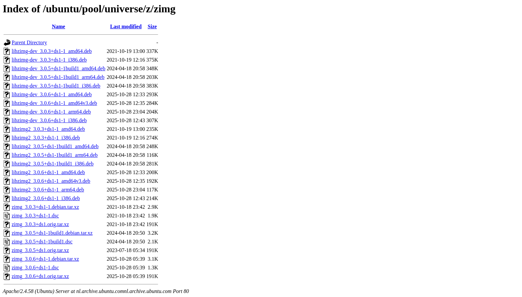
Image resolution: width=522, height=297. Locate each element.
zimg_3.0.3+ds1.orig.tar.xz (40, 224)
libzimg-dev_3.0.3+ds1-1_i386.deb (49, 60)
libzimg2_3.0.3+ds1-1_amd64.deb (48, 129)
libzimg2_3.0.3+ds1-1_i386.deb (46, 138)
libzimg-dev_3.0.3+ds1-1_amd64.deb (52, 51)
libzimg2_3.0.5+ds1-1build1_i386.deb (53, 163)
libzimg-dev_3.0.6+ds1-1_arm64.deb (51, 112)
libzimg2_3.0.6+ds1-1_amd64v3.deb (51, 181)
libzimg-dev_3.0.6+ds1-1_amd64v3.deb (54, 103)
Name (58, 26)
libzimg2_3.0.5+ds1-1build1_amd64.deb (55, 146)
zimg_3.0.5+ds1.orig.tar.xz (40, 250)
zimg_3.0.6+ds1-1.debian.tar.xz (45, 259)
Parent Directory (29, 42)
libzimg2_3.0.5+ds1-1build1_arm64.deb (55, 155)
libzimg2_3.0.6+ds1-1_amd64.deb (48, 172)
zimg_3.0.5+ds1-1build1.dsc (42, 241)
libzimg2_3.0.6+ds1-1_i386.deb (46, 198)
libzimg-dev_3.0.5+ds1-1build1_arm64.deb (58, 77)
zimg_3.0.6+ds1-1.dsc (35, 267)
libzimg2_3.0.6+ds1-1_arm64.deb (48, 189)
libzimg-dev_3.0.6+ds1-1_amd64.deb (52, 94)
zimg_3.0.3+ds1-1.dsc (35, 215)
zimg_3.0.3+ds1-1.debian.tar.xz (45, 207)
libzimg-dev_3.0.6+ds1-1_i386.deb (49, 120)
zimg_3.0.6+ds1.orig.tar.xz (40, 276)
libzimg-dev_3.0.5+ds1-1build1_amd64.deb (58, 68)
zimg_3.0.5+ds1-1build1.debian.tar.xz (52, 233)
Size (152, 26)
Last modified (126, 26)
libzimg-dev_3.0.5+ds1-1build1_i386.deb (56, 86)
